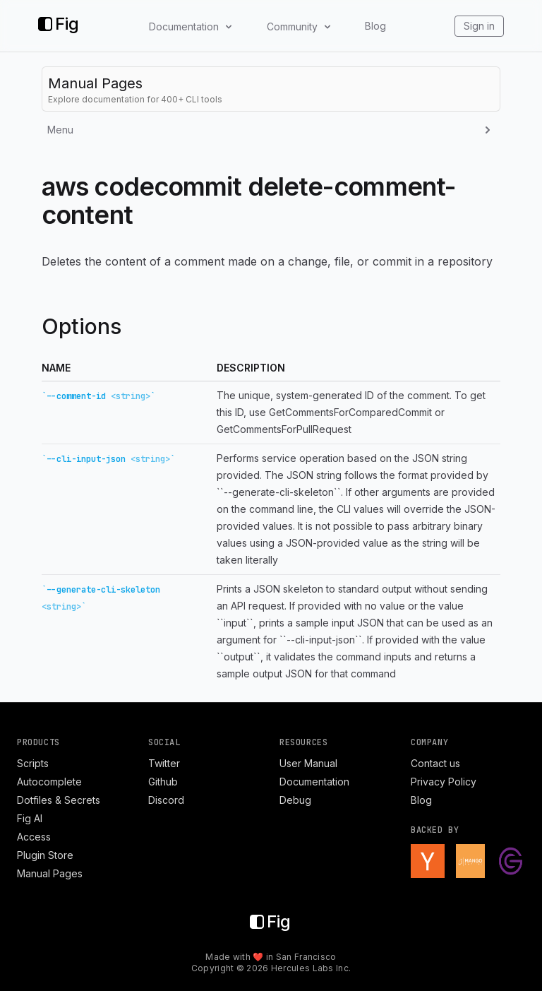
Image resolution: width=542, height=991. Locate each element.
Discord (166, 800)
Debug (295, 800)
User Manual (308, 763)
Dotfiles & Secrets (58, 800)
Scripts (33, 763)
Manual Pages (50, 873)
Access (34, 837)
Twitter (164, 763)
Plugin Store (45, 855)
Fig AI (29, 818)
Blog (375, 26)
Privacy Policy (443, 782)
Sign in (479, 26)
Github (163, 782)
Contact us (435, 763)
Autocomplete (49, 782)
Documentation (314, 782)
